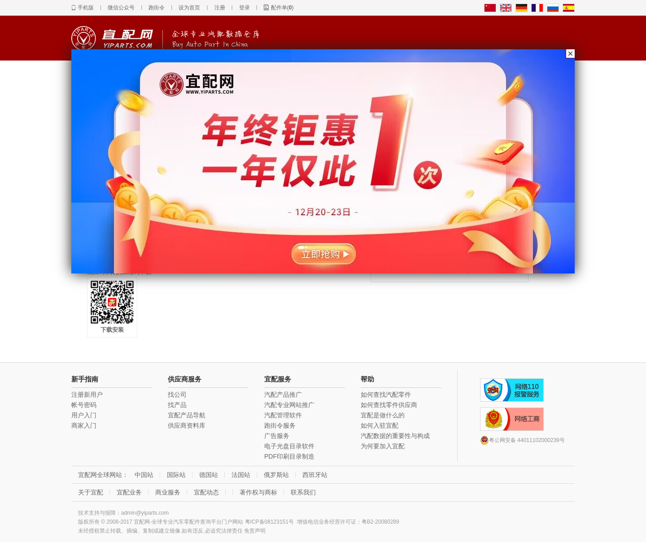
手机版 (86, 7)
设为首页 (189, 7)
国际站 (176, 474)
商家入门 (83, 425)
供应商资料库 (186, 425)
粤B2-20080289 (380, 522)
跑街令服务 (280, 425)
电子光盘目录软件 (289, 446)
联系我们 (303, 492)
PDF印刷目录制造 (289, 456)
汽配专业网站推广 (289, 404)
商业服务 (167, 492)
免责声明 (255, 531)
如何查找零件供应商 (389, 404)
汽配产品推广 (283, 394)
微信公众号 (121, 7)
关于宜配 (90, 492)
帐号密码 (83, 404)
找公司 (177, 394)
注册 (219, 7)
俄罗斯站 (276, 474)
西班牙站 (314, 474)
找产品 (177, 404)
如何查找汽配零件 (386, 394)
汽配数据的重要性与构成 (395, 435)
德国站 (208, 474)
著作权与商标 (258, 492)
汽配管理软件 (283, 415)
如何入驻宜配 (379, 425)
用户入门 (83, 415)
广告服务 (276, 435)
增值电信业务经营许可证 (326, 522)
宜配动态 (206, 492)
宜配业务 (129, 492)
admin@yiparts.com (145, 513)
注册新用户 (87, 394)
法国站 (240, 474)
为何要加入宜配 (383, 446)
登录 (244, 7)
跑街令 (156, 7)
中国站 (144, 474)
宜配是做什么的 (383, 415)
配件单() (282, 7)
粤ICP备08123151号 (269, 522)
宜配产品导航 (186, 415)
